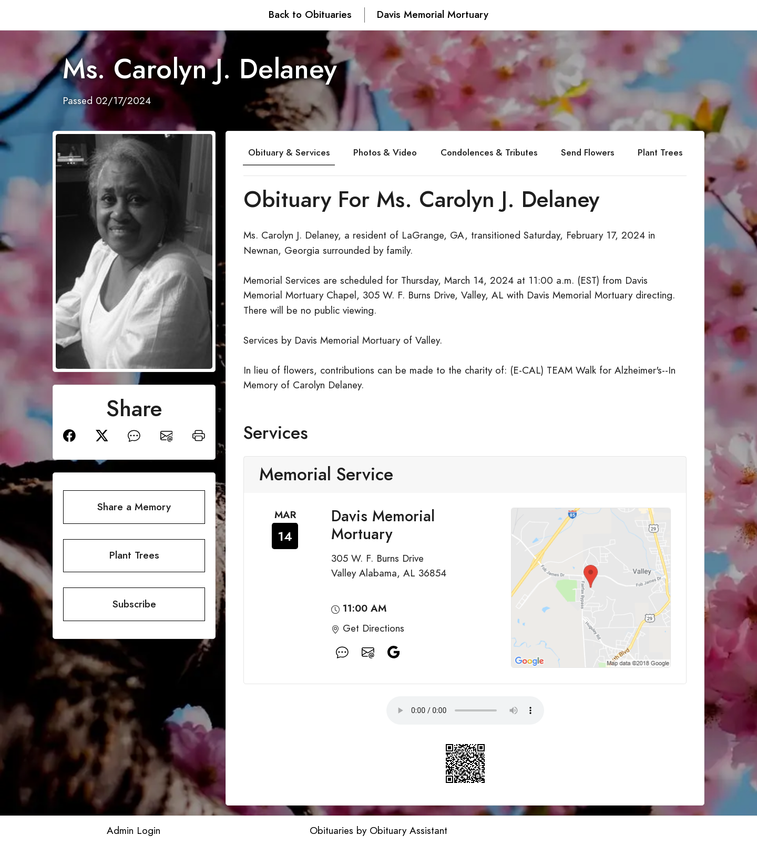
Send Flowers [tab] (587, 152)
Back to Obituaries (310, 14)
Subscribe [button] (134, 604)
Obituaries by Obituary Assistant (378, 830)
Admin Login (133, 830)
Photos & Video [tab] (385, 152)
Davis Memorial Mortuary (432, 14)
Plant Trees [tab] (660, 152)
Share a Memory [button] (134, 507)
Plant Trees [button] (134, 555)
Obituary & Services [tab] (289, 152)
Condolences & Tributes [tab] (489, 152)
